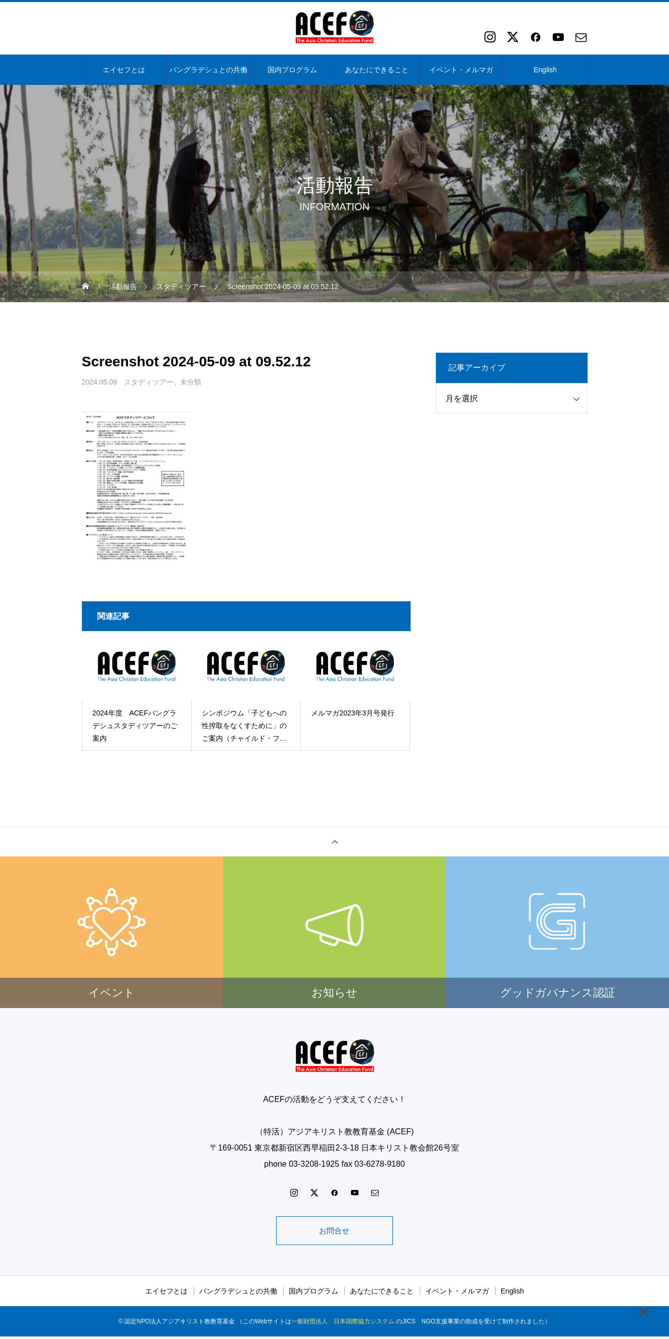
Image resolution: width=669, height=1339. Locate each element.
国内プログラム (292, 70)
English (545, 70)
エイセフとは (124, 70)
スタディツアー (148, 382)
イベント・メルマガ (461, 70)
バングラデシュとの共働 (208, 70)
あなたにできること (377, 70)
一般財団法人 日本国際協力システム (342, 1323)
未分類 (190, 382)
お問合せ (335, 1231)
